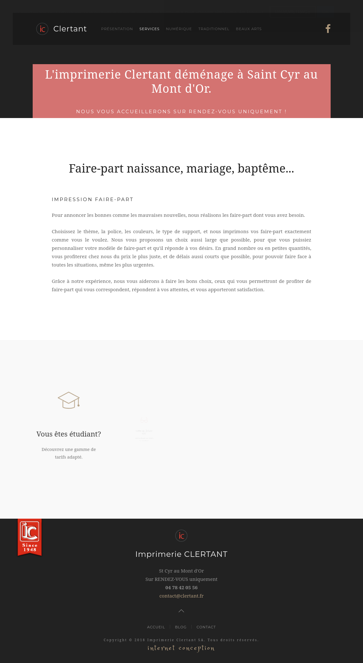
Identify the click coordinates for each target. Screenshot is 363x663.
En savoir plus (159, 20)
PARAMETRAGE (292, 12)
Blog (180, 627)
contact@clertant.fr (181, 595)
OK (325, 12)
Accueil (156, 627)
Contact (206, 627)
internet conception (181, 648)
